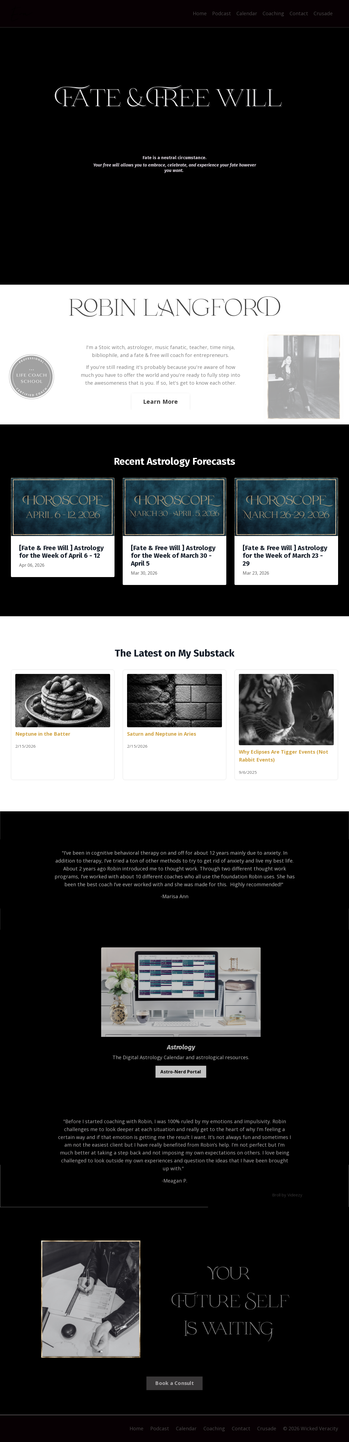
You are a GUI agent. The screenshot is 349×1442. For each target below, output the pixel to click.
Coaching (273, 13)
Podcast (221, 13)
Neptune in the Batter (42, 734)
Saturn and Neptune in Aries (161, 734)
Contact (299, 13)
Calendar (246, 13)
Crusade (323, 13)
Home (200, 13)
